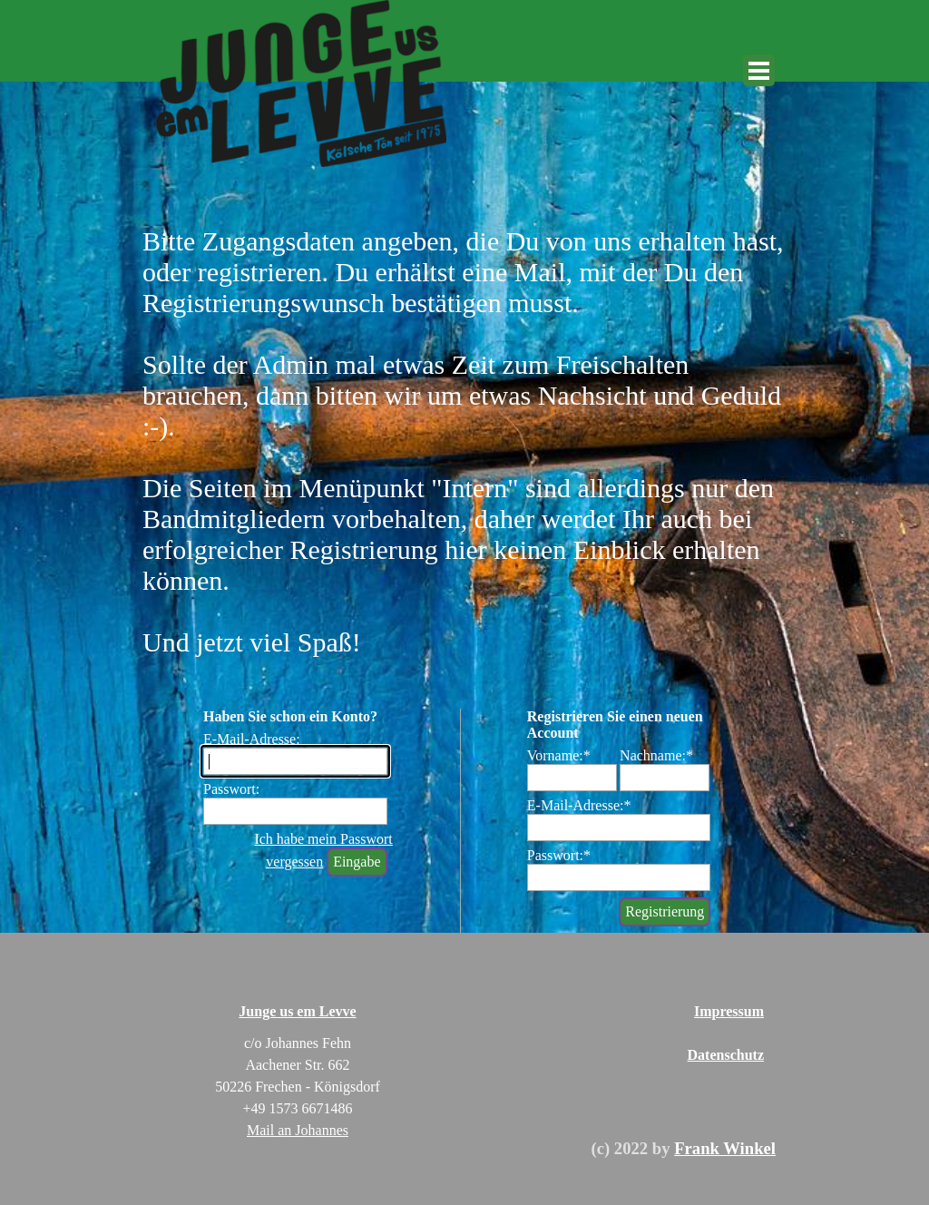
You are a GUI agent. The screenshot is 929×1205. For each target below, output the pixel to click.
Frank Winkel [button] (725, 1148)
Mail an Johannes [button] (297, 1130)
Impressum (729, 1011)
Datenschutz (726, 1055)
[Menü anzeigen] (759, 70)
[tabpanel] (581, 1148)
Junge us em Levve (297, 1011)
